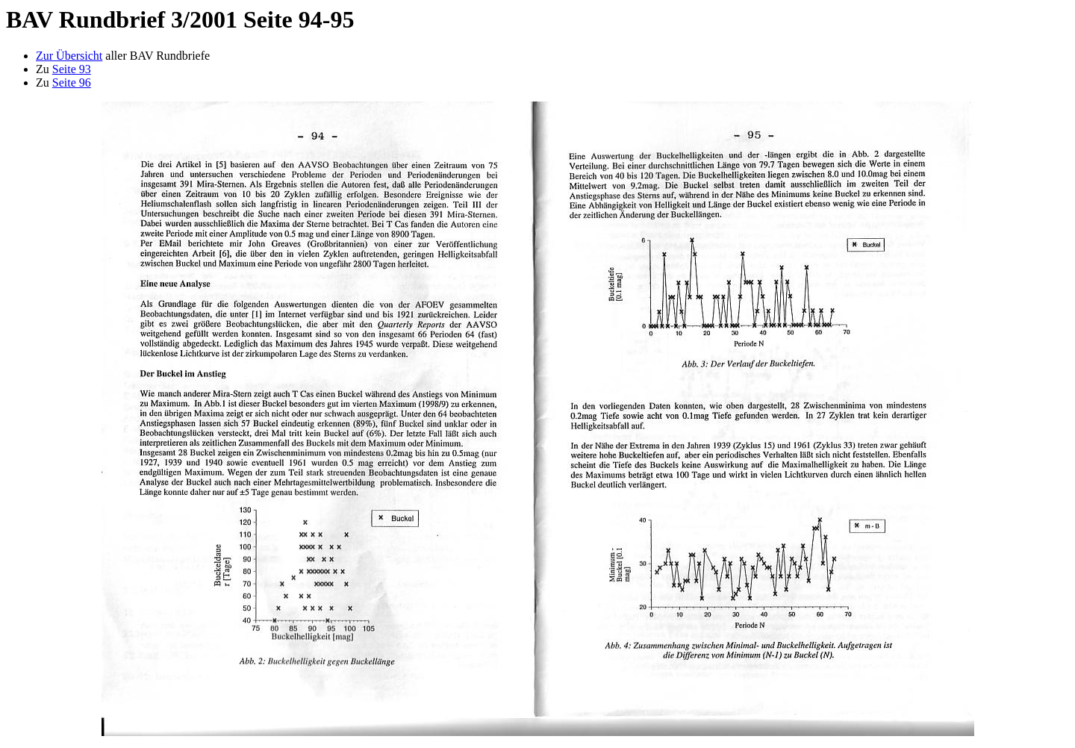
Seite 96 (71, 82)
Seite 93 (71, 69)
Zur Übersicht (69, 55)
